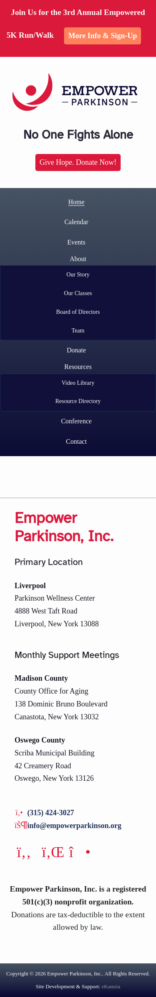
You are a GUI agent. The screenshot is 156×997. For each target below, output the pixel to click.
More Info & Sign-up (102, 36)
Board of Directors (78, 312)
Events (76, 242)
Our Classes (78, 293)
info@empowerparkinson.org (74, 825)
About (78, 258)
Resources (78, 366)
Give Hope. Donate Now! (78, 162)
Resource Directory (78, 401)
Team (78, 330)
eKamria (111, 986)
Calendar (76, 221)
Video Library (78, 383)
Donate (76, 350)
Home (76, 201)
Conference (76, 421)
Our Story (78, 274)
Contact (76, 441)
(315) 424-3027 (50, 813)
